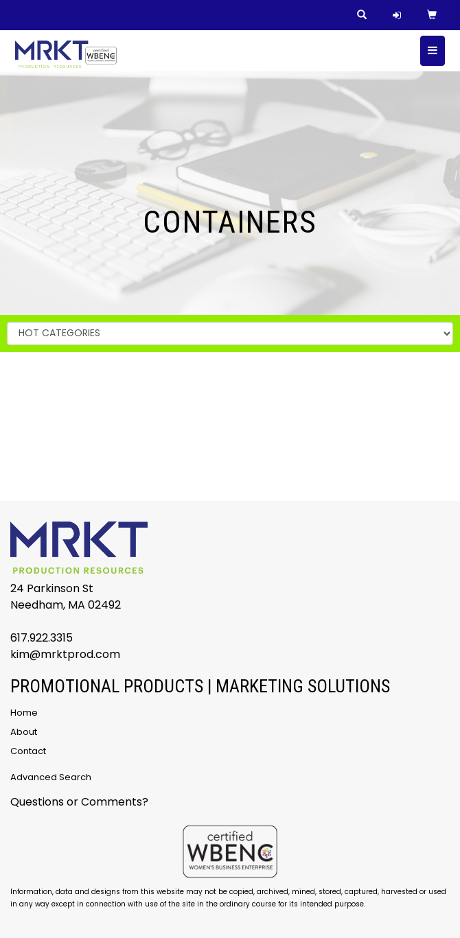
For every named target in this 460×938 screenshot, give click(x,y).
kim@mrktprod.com (65, 654)
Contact (28, 751)
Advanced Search (50, 777)
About (23, 731)
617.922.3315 (41, 638)
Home (24, 712)
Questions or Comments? (79, 802)
